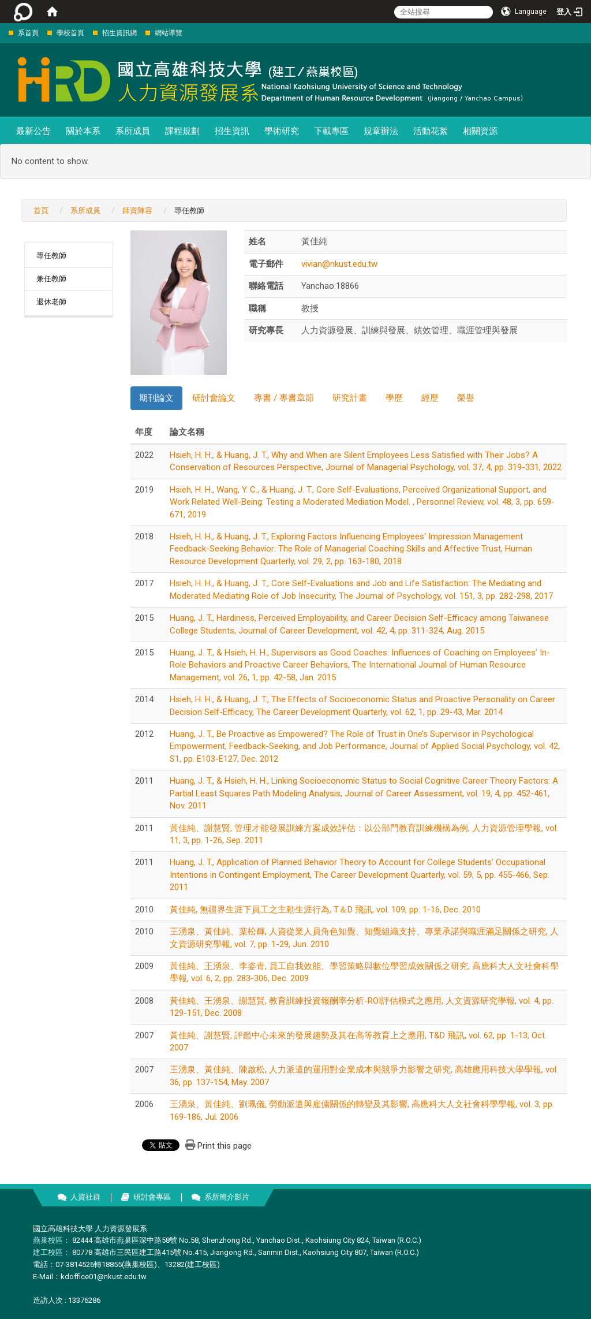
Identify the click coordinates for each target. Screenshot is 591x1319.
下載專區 (331, 131)
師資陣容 (137, 210)
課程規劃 (182, 131)
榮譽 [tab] (465, 398)
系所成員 (132, 131)
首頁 (40, 210)
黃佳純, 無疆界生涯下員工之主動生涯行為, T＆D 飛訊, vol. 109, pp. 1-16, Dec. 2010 (325, 909)
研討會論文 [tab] (213, 398)
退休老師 (51, 301)
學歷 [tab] (394, 398)
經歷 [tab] (430, 398)
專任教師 (51, 255)
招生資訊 (232, 131)
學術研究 (281, 131)
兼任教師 (51, 278)
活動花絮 (430, 131)
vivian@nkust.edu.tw (339, 264)
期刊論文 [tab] (156, 398)
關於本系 (83, 131)
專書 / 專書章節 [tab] (284, 398)
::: (2, 32)
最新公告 (33, 131)
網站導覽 (168, 33)
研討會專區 (152, 1197)
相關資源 (480, 131)
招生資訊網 (119, 33)
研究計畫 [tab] (349, 398)
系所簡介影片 (226, 1197)
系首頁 (28, 33)
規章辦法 (381, 131)
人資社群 (85, 1197)
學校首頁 (70, 33)
